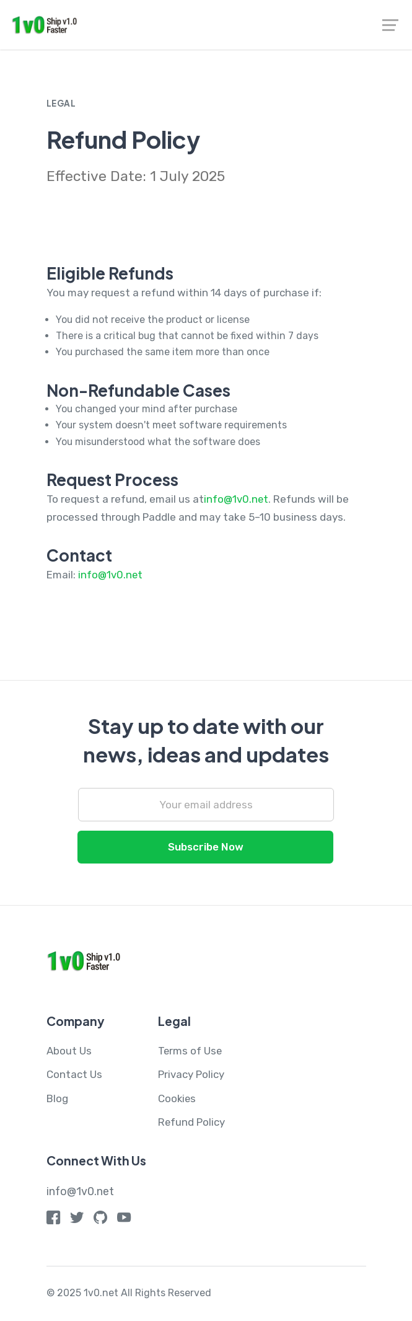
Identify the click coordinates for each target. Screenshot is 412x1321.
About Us (69, 1052)
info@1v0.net (236, 500)
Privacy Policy (191, 1076)
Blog (57, 1099)
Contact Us (74, 1076)
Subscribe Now (205, 848)
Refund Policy (192, 1123)
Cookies (177, 1099)
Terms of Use (190, 1052)
